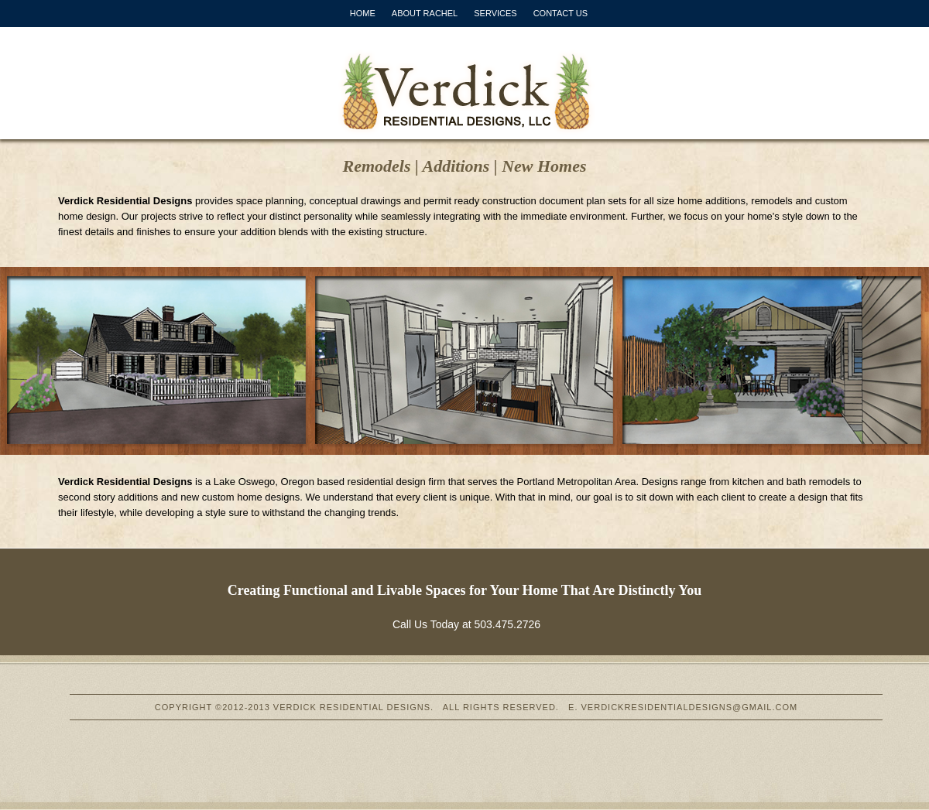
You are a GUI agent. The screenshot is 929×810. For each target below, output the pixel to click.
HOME (362, 13)
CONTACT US (560, 13)
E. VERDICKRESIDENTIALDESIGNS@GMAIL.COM (682, 707)
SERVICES (495, 13)
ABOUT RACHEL (425, 13)
